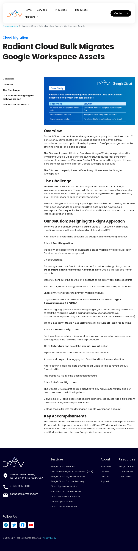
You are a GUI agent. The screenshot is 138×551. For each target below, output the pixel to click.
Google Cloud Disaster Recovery (67, 481)
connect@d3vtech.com (23, 494)
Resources (83, 11)
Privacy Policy (49, 537)
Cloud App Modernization (64, 486)
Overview (8, 84)
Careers (104, 471)
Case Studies (126, 471)
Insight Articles (126, 466)
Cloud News (125, 476)
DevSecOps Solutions (62, 501)
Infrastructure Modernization (65, 491)
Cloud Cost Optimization (63, 506)
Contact (104, 476)
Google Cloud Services (62, 466)
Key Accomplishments (16, 104)
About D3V (105, 466)
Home (28, 10)
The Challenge (11, 90)
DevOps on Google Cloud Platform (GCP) (71, 471)
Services (43, 11)
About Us (31, 18)
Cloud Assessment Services (65, 496)
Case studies (10, 26)
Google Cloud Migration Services (67, 476)
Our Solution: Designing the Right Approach (18, 97)
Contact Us (121, 14)
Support (104, 481)
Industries (63, 11)
